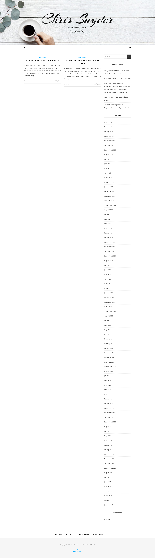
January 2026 (108, 131)
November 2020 (109, 413)
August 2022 (108, 316)
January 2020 (108, 450)
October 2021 (109, 362)
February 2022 (109, 344)
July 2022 (107, 320)
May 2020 (107, 436)
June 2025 (107, 164)
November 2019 (109, 459)
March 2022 (108, 339)
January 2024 (108, 237)
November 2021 (109, 357)
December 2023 (109, 242)
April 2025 (107, 173)
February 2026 (109, 127)
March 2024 (108, 228)
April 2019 (107, 491)
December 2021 (109, 353)
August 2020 (108, 427)
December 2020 (109, 408)
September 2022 (110, 311)
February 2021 (109, 399)
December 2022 (109, 297)
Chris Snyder (77, 19)
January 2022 (108, 348)
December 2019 (109, 454)
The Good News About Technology (42, 60)
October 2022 (109, 307)
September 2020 (110, 422)
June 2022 (107, 325)
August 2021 (108, 371)
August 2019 (108, 473)
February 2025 (109, 182)
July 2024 (107, 214)
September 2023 (110, 256)
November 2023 (109, 247)
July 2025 (107, 159)
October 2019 (109, 463)
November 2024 (109, 196)
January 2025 (108, 187)
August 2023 (108, 261)
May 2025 (107, 168)
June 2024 (107, 219)
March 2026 (108, 122)
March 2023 (108, 284)
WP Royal (92, 545)
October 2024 (109, 201)
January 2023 (108, 293)
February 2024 (109, 233)
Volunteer (42, 57)
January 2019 (108, 505)
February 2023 (109, 288)
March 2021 (108, 394)
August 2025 (108, 154)
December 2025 (109, 136)
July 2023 (107, 265)
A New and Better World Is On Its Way (117, 78)
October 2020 (109, 417)
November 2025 (109, 141)
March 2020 (108, 440)
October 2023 (109, 251)
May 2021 (107, 385)
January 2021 (108, 403)
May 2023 (107, 274)
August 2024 (108, 210)
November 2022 (109, 302)
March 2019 (108, 496)
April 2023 (107, 279)
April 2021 (107, 390)
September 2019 (110, 468)
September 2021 (110, 367)
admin (27, 81)
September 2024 (110, 205)
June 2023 (107, 270)
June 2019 (107, 482)
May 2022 (107, 330)
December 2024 (109, 191)
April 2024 (107, 224)
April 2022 (107, 334)
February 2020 (109, 445)
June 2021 (107, 380)
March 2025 (108, 178)
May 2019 (107, 486)
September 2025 (110, 150)
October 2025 (109, 145)
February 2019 (109, 500)
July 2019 (107, 477)
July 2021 (107, 376)
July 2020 (107, 431)
